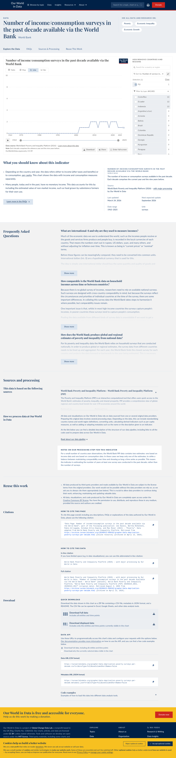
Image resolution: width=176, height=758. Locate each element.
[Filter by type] (151, 91)
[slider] (20, 140)
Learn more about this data (68, 146)
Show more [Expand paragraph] (69, 273)
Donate (158, 5)
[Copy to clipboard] (150, 525)
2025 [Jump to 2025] (124, 140)
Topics (92, 737)
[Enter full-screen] (118, 150)
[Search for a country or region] (151, 67)
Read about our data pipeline (74, 439)
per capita (27, 175)
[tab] (11, 70)
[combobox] (127, 5)
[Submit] (141, 5)
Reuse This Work (74, 49)
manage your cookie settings (101, 752)
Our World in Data (17, 5)
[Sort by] (149, 74)
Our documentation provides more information (81, 645)
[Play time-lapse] (8, 140)
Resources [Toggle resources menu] (70, 5)
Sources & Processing (49, 49)
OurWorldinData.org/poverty (16, 151)
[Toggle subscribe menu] (148, 5)
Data (49, 5)
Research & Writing (155, 737)
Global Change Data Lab (42, 733)
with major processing (162, 189)
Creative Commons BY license (75, 500)
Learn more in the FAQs (18, 202)
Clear (167, 80)
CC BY (30, 151)
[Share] (102, 150)
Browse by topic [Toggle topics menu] (35, 5)
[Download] (89, 150)
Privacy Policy (82, 752)
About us (122, 737)
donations (39, 747)
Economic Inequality (145, 24)
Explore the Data (11, 49)
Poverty (127, 24)
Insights (58, 5)
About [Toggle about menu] (83, 5)
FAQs (29, 49)
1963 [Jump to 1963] (14, 140)
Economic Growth (132, 30)
